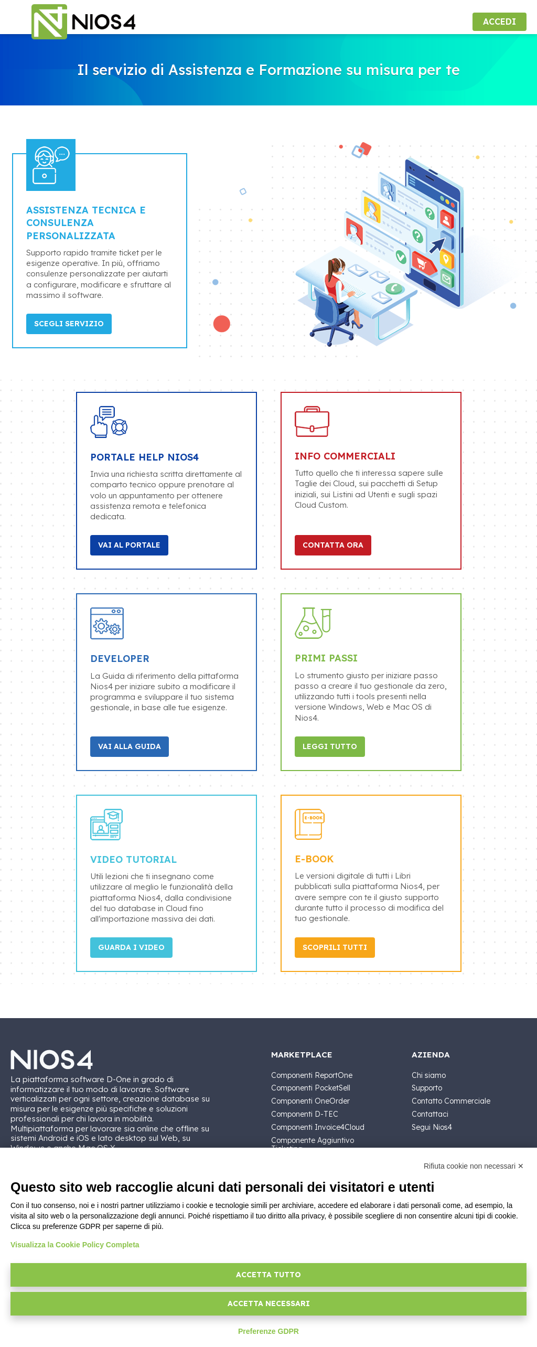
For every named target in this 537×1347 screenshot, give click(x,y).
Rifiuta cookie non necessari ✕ (474, 1166)
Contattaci (430, 1114)
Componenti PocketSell (310, 1088)
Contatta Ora (333, 545)
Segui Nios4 (432, 1127)
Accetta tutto (268, 1274)
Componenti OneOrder (310, 1101)
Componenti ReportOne (311, 1075)
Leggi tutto (330, 746)
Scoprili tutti (335, 947)
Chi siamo (429, 1075)
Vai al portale (129, 545)
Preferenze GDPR (268, 1331)
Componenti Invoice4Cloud (317, 1127)
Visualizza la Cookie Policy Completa (74, 1245)
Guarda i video (131, 947)
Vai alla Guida (129, 746)
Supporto (427, 1088)
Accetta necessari (269, 1303)
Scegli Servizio (69, 323)
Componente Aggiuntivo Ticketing (312, 1145)
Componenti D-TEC (304, 1114)
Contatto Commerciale (451, 1101)
